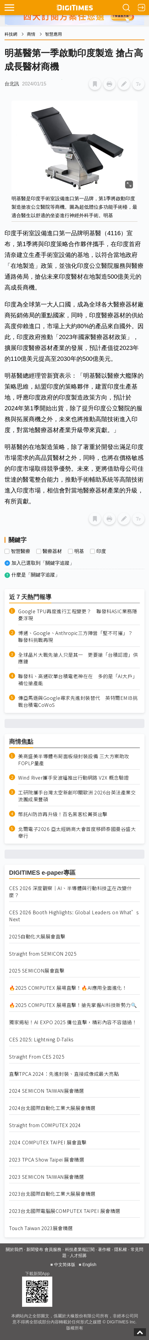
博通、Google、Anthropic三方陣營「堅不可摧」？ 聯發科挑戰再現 (78, 636)
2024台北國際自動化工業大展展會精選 (52, 1107)
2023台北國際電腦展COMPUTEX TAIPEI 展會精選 (64, 1210)
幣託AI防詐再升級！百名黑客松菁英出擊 (63, 814)
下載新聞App (37, 1273)
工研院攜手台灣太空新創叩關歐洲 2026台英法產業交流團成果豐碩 (77, 796)
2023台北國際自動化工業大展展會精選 (52, 1193)
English (89, 1264)
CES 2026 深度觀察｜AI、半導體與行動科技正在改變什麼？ (70, 892)
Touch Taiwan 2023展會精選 (41, 1228)
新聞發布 (34, 1249)
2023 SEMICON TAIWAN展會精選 (46, 1176)
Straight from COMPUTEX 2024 (45, 1125)
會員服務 (52, 1249)
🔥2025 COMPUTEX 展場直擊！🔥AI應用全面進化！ (68, 987)
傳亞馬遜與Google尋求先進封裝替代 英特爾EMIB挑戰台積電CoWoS (78, 701)
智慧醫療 (20, 551)
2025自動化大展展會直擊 (37, 936)
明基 (79, 551)
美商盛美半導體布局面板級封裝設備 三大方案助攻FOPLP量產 (73, 760)
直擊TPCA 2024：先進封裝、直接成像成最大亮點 (64, 1073)
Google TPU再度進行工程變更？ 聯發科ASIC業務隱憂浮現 (77, 615)
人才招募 (78, 1255)
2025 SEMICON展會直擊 (36, 970)
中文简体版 (64, 1264)
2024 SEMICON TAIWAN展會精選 (46, 1090)
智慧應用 (53, 34)
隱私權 (120, 1249)
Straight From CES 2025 (36, 1056)
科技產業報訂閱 (80, 1249)
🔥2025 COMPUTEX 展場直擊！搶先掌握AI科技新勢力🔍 (73, 1005)
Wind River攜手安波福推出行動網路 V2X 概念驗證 (73, 777)
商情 (31, 34)
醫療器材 (52, 551)
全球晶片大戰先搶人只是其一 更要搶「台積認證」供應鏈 (78, 658)
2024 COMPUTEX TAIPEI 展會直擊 (48, 1142)
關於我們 (14, 1249)
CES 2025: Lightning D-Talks (41, 1039)
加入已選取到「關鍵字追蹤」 (42, 563)
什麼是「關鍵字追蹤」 (35, 574)
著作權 (104, 1249)
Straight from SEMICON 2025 (42, 953)
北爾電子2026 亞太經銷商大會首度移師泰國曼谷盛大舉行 (77, 832)
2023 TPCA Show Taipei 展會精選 (46, 1159)
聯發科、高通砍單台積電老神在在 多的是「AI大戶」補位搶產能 (78, 680)
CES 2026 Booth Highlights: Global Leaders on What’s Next (74, 916)
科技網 (11, 34)
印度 (101, 551)
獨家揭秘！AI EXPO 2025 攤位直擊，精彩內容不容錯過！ (73, 1022)
